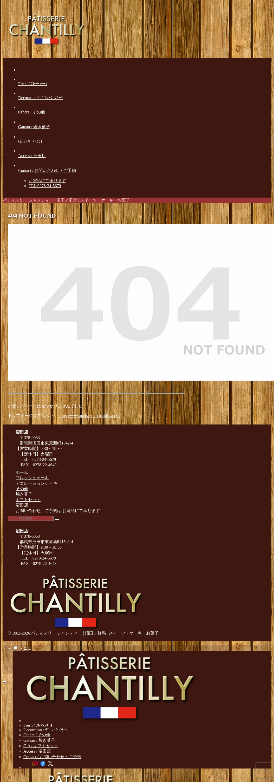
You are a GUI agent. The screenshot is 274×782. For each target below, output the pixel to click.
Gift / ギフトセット (40, 746)
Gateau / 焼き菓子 (39, 740)
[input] (31, 518)
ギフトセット (28, 499)
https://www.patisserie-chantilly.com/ (89, 415)
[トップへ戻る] (5, 682)
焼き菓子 (24, 494)
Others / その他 (36, 735)
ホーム (22, 472)
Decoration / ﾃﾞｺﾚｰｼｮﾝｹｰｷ (45, 730)
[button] (57, 519)
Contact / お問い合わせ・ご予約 (52, 756)
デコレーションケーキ (36, 483)
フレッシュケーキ (32, 478)
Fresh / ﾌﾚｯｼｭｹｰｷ (38, 725)
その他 (22, 489)
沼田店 (22, 505)
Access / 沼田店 (37, 751)
